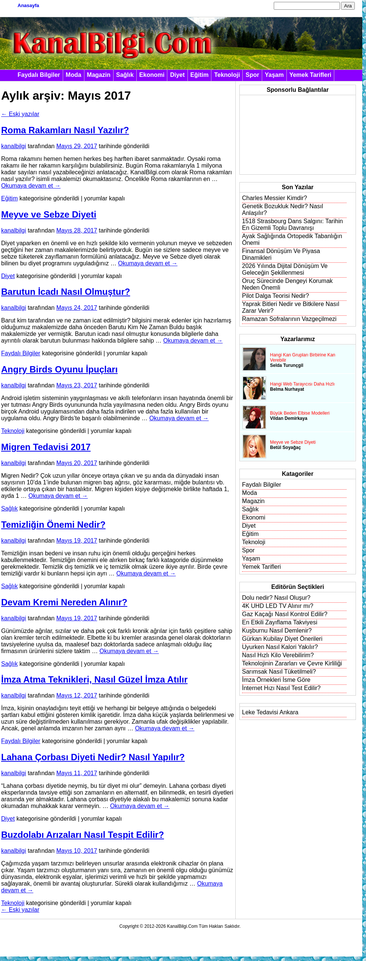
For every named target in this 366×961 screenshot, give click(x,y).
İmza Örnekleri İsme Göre (276, 680)
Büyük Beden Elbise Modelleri (299, 413)
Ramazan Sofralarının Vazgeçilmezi (289, 319)
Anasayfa (28, 5)
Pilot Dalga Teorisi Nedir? (275, 296)
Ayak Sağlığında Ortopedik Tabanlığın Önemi (292, 239)
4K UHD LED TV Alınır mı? (277, 606)
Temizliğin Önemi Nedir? (53, 524)
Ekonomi (152, 75)
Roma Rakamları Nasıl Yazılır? (65, 130)
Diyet (177, 75)
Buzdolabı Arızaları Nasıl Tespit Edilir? (82, 835)
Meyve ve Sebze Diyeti (48, 214)
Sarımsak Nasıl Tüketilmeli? (279, 671)
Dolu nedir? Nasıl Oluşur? (276, 598)
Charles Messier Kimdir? (274, 198)
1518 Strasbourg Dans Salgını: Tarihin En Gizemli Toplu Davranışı (292, 224)
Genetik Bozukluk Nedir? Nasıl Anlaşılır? (282, 209)
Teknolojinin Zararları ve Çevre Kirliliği (292, 663)
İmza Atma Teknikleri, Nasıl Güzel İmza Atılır (94, 679)
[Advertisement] (283, 134)
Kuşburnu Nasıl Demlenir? (277, 630)
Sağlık (125, 75)
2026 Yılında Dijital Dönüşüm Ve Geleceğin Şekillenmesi (285, 269)
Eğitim (199, 75)
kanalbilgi (13, 146)
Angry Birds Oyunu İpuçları (59, 369)
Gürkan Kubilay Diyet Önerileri (282, 639)
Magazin (99, 75)
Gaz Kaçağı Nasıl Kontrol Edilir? (285, 614)
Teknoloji (227, 75)
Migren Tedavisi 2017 (46, 447)
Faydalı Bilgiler (39, 75)
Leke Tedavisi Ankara (270, 712)
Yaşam (274, 75)
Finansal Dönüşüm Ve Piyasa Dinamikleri (281, 254)
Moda (73, 75)
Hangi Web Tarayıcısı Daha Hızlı (302, 384)
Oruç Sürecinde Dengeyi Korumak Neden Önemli (287, 284)
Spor (252, 75)
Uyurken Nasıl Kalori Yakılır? (280, 647)
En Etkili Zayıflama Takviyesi (279, 622)
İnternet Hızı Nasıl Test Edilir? (281, 688)
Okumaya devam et (31, 185)
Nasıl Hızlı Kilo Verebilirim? (278, 655)
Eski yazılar (20, 114)
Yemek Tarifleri (310, 75)
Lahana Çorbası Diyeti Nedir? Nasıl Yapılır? (93, 757)
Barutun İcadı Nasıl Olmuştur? (65, 292)
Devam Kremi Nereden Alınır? (64, 602)
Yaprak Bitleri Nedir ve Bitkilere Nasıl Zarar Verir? (290, 307)
